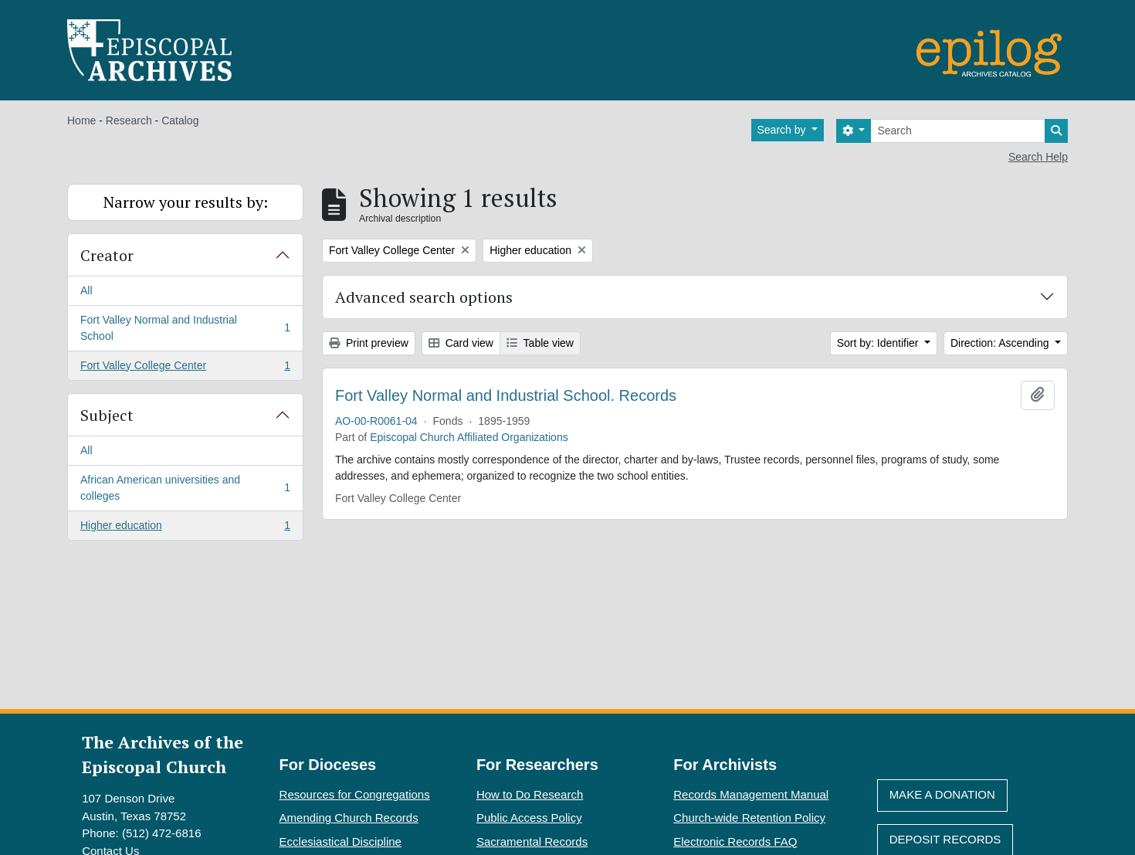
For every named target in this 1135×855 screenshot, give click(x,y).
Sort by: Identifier (879, 343)
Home (81, 120)
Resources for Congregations (355, 794)
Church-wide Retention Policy (749, 817)
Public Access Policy (529, 817)
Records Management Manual (750, 794)
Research (129, 120)
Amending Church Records (349, 817)
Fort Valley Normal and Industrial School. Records (505, 395)
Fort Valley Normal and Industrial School (185, 328)
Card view (461, 343)
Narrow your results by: (185, 202)
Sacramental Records (532, 841)
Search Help (1038, 157)
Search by (783, 130)
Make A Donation (942, 794)
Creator (107, 255)
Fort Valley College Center (185, 368)
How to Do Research (529, 794)
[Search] (957, 131)
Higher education (185, 528)
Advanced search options (424, 297)
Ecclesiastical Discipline (340, 841)
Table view (540, 343)
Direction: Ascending (1001, 343)
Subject (107, 415)
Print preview (368, 343)
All (86, 290)
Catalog (179, 120)
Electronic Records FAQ (735, 841)
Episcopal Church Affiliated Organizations (469, 437)
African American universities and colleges (185, 487)
